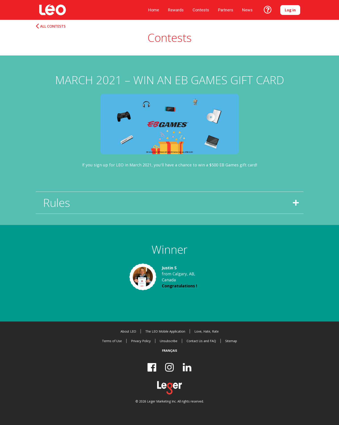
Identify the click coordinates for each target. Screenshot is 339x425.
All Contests (53, 26)
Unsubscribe (168, 341)
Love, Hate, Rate (206, 331)
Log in (290, 10)
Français (169, 350)
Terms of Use (112, 341)
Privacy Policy (141, 341)
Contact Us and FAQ (201, 341)
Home (153, 10)
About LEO (128, 331)
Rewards (176, 10)
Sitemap (231, 341)
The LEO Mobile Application (165, 331)
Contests (201, 10)
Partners (225, 10)
